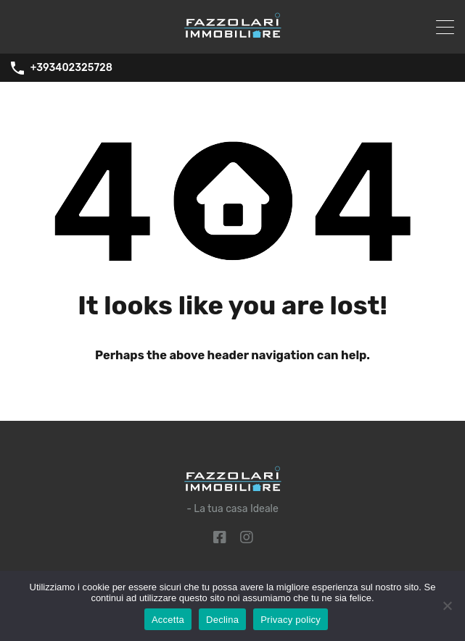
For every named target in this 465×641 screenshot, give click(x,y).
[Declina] (447, 606)
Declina (222, 619)
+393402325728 (71, 68)
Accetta (168, 619)
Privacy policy (290, 619)
